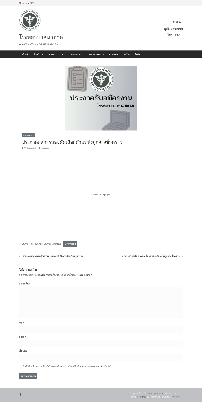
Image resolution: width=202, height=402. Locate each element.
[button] (41, 54)
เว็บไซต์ (23, 350)
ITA (61, 54)
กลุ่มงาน (51, 54)
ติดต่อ (137, 54)
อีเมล (22, 336)
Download (70, 243)
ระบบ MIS (75, 54)
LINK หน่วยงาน (94, 54)
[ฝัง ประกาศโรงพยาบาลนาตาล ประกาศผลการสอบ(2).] (101, 194)
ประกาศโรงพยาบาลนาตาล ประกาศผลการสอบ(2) (41, 244)
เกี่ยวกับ (37, 54)
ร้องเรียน (126, 54)
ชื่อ (21, 323)
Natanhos (45, 148)
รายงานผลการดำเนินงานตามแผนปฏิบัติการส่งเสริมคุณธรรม (51, 256)
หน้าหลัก (25, 54)
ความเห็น (25, 283)
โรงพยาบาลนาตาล (41, 37)
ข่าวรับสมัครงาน (28, 135)
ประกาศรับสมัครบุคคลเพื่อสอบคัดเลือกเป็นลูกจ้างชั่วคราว (152, 256)
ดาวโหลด (113, 54)
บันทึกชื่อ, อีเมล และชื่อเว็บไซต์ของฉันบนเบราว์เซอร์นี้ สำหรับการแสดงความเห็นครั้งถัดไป (68, 366)
